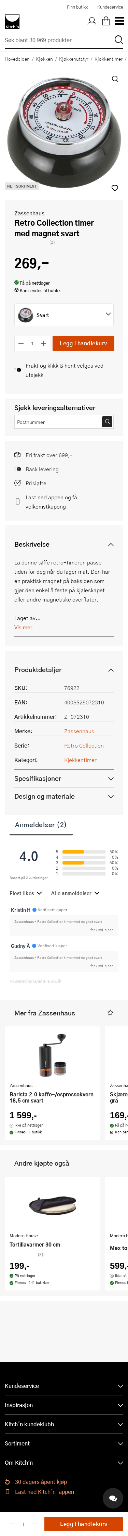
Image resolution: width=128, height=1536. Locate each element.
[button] (110, 1013)
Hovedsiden (17, 58)
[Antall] (32, 343)
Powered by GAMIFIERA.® (35, 981)
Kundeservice (110, 7)
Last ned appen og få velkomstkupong (51, 501)
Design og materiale (44, 796)
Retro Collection (84, 745)
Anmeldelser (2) (41, 824)
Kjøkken (44, 58)
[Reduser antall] (21, 343)
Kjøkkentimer (80, 760)
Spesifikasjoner (37, 778)
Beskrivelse (31, 544)
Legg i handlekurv (83, 343)
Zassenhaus (29, 213)
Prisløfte (36, 483)
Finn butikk (77, 7)
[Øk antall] (44, 343)
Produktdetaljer (37, 670)
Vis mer (23, 627)
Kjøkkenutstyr (73, 58)
